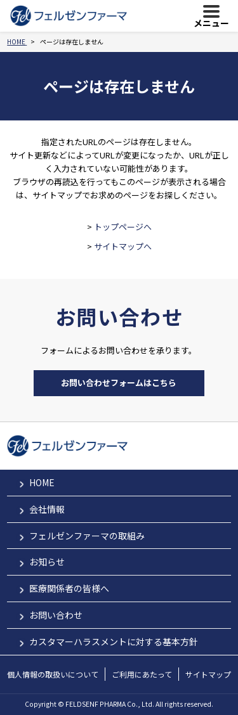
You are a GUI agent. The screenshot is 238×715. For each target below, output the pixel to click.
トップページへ (123, 227)
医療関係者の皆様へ (69, 588)
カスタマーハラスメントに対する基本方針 (113, 641)
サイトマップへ (123, 246)
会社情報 (47, 509)
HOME (42, 482)
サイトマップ (208, 674)
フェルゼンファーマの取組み (87, 535)
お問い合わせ (56, 615)
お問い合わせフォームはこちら (118, 383)
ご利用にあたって (142, 674)
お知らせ (47, 561)
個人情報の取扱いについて (52, 674)
